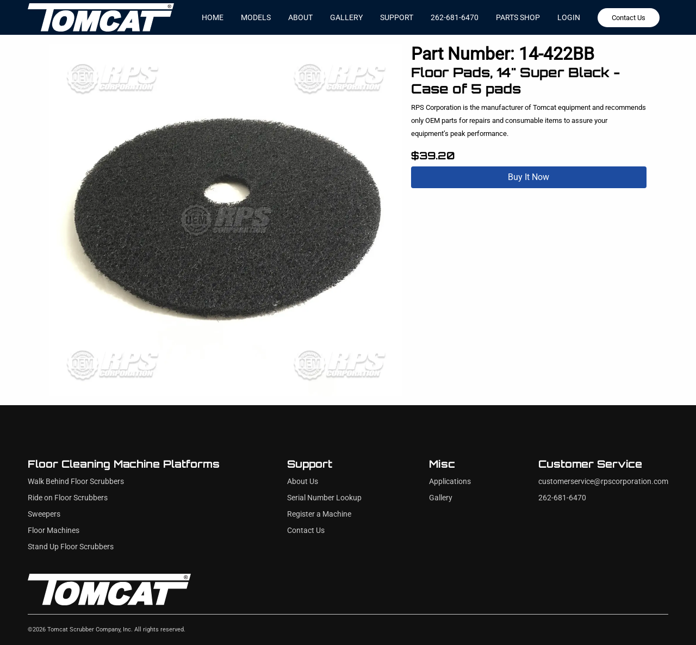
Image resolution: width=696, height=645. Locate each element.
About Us (302, 481)
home (212, 17)
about (300, 17)
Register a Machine (319, 514)
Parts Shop (518, 17)
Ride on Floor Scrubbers (68, 498)
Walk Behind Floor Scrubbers (76, 481)
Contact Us (628, 18)
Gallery (440, 498)
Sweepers (44, 514)
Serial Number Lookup (324, 498)
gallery (346, 17)
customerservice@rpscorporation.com (603, 481)
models (256, 17)
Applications (450, 481)
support (396, 17)
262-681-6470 (454, 17)
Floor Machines (53, 530)
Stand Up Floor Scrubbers (71, 546)
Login (568, 17)
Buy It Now (528, 177)
